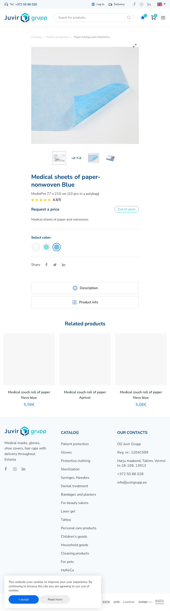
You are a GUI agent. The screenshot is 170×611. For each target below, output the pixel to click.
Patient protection (75, 444)
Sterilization (70, 469)
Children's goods (74, 536)
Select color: (41, 237)
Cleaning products (75, 553)
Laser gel (68, 511)
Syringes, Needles (75, 477)
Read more (55, 599)
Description (85, 288)
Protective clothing (75, 460)
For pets (67, 561)
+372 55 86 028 (26, 4)
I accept (24, 599)
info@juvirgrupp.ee (132, 482)
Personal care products (78, 528)
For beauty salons (74, 503)
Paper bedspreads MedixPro (92, 37)
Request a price (45, 209)
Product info (85, 302)
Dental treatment (74, 486)
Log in (97, 4)
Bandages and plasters (78, 494)
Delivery (116, 4)
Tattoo (66, 519)
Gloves (66, 452)
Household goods (74, 545)
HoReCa (67, 570)
